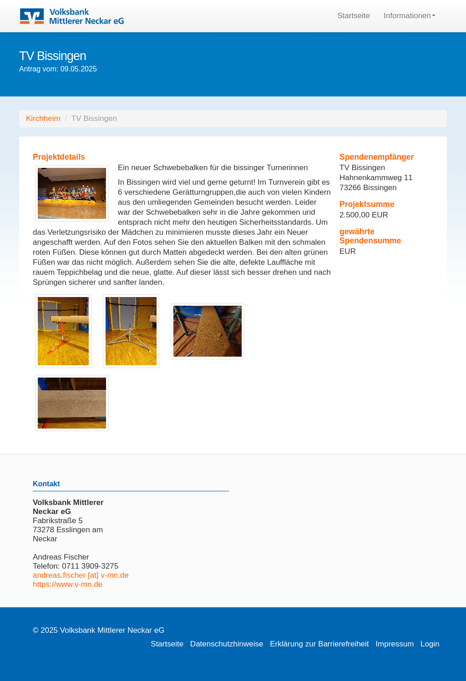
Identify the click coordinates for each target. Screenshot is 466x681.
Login (430, 644)
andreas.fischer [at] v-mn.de (81, 575)
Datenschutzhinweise (226, 644)
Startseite (353, 15)
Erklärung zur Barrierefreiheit (319, 644)
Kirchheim (43, 118)
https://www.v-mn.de (67, 584)
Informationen (410, 15)
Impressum (394, 644)
